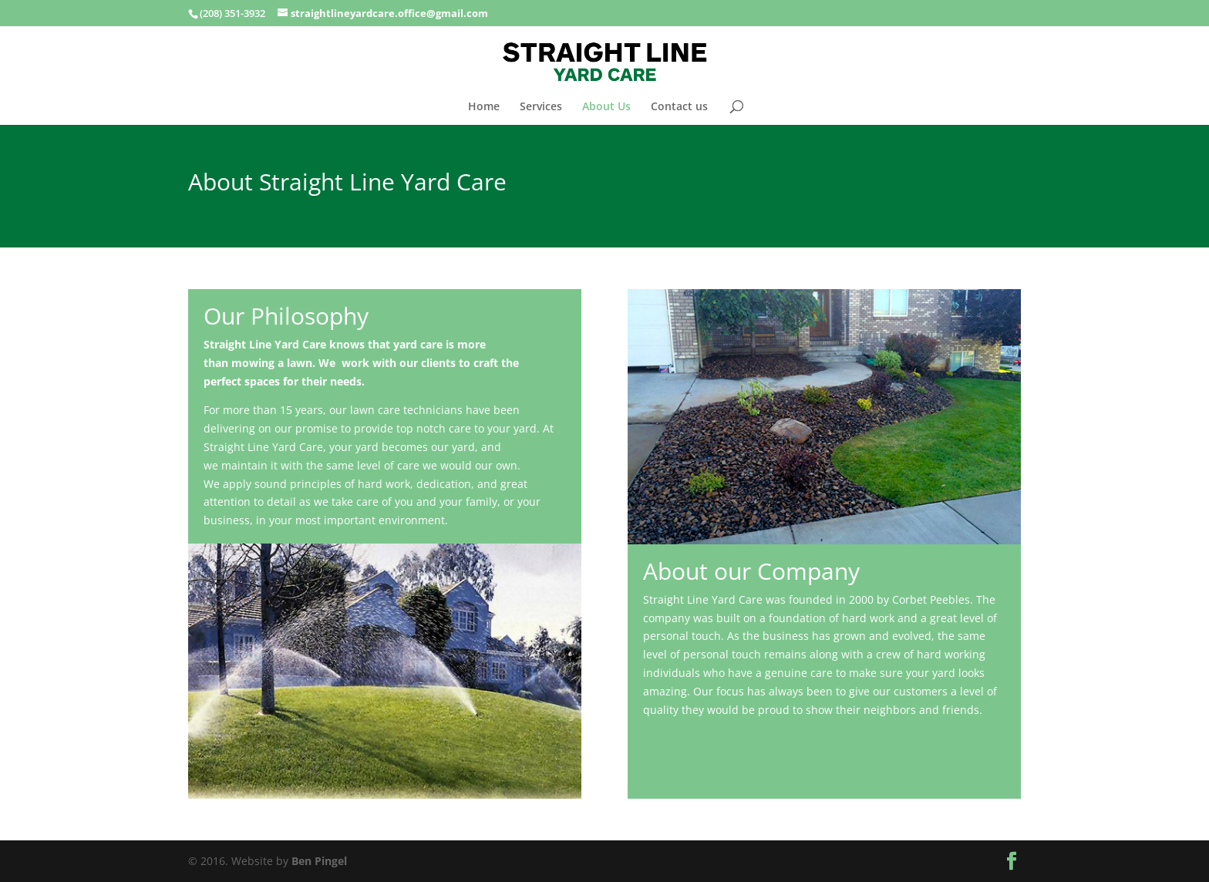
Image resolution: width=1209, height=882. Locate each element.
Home (484, 107)
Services (541, 107)
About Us (606, 107)
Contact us (679, 107)
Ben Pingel (319, 860)
